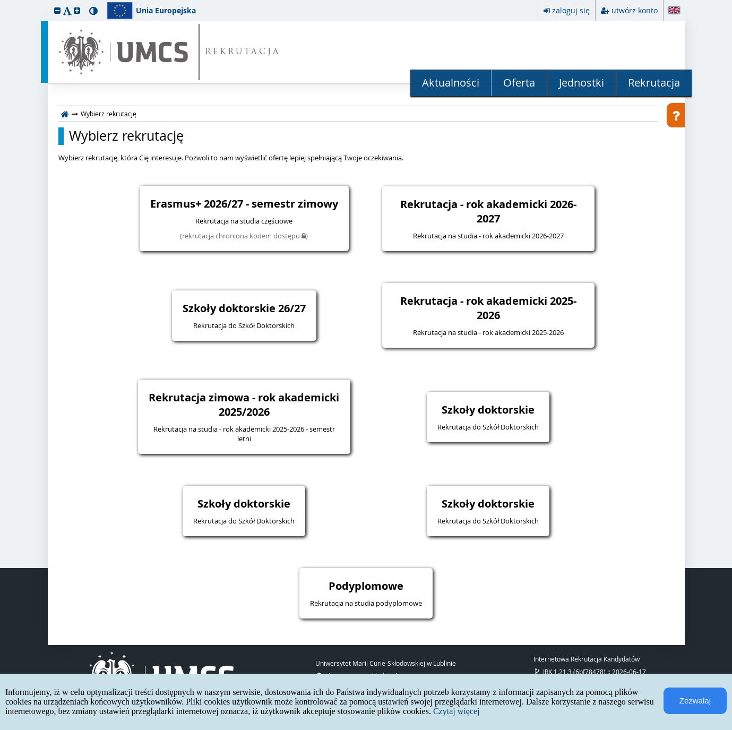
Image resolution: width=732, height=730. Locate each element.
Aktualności (450, 82)
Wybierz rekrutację (126, 135)
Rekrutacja (654, 82)
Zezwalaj (695, 700)
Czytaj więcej (456, 711)
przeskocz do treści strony (2, 2)
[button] (57, 10)
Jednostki (581, 82)
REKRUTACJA (243, 52)
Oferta (519, 82)
